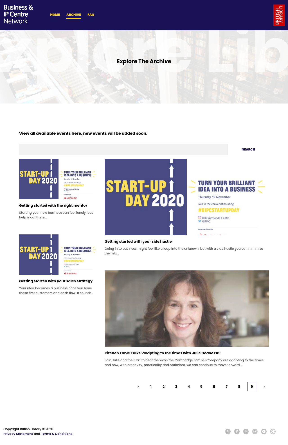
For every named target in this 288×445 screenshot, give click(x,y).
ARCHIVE (73, 14)
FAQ (91, 14)
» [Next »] (264, 386)
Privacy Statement (18, 434)
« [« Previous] (138, 386)
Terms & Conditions (56, 434)
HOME (55, 14)
